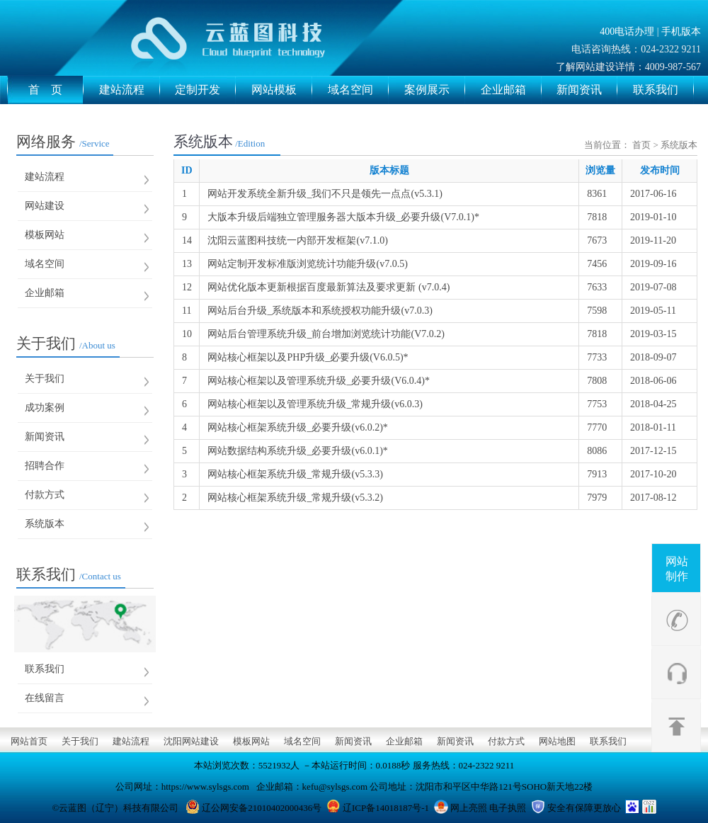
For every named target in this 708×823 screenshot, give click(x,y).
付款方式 (44, 494)
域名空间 (358, 90)
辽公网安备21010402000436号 (261, 807)
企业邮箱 (511, 90)
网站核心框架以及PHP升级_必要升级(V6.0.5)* (307, 357)
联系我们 (663, 90)
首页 (641, 145)
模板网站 (44, 234)
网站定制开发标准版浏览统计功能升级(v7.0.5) (307, 264)
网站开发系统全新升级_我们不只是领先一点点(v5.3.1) (324, 193)
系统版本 (44, 523)
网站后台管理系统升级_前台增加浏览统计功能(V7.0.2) (325, 334)
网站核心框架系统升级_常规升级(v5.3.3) (294, 474)
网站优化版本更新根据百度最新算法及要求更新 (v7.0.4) (328, 287)
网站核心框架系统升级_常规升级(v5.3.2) (294, 497)
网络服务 (63, 141)
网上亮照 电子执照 (488, 807)
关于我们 (65, 343)
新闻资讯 (586, 90)
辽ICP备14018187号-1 (386, 807)
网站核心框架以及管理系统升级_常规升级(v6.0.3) (314, 404)
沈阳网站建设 (191, 741)
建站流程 (129, 90)
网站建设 (44, 205)
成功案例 (44, 407)
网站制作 (677, 568)
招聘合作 (44, 465)
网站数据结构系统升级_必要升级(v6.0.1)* (297, 450)
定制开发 (205, 90)
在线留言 (44, 698)
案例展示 (434, 90)
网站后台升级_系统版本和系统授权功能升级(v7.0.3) (319, 310)
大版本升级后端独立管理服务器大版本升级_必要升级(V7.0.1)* (343, 217)
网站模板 (281, 90)
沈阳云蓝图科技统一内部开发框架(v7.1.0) (297, 240)
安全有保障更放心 (584, 807)
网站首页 (29, 741)
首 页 (56, 90)
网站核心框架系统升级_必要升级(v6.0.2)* (297, 427)
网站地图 (557, 741)
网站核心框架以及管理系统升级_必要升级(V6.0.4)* (318, 380)
